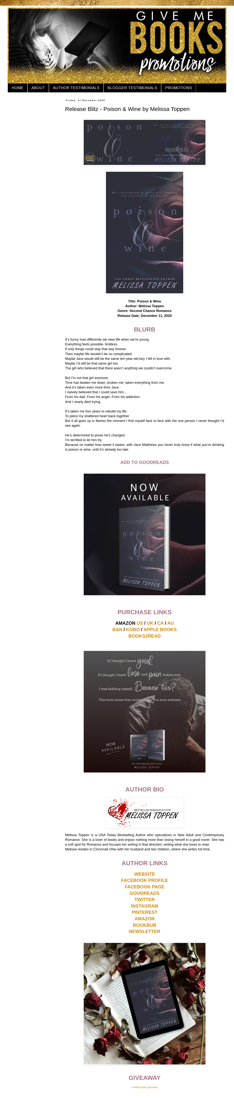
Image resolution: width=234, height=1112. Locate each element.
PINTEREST (145, 912)
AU (170, 623)
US (140, 623)
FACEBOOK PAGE (145, 886)
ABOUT (38, 88)
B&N (117, 629)
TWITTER (145, 899)
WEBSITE (144, 874)
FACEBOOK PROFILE (144, 880)
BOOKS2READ (144, 636)
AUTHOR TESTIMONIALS (76, 88)
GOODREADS (144, 893)
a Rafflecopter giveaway (144, 1087)
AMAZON (144, 918)
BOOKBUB (144, 925)
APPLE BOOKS (160, 629)
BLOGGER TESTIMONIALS (132, 88)
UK (150, 623)
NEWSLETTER (144, 931)
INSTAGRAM (144, 906)
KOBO (133, 629)
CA (160, 623)
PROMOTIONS (178, 88)
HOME (17, 88)
